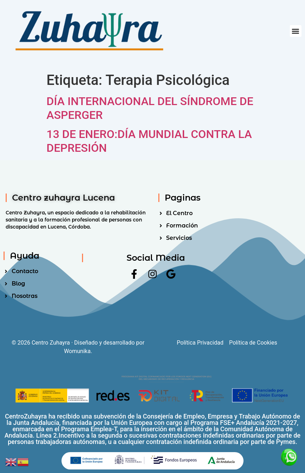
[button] (295, 31)
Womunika (77, 351)
